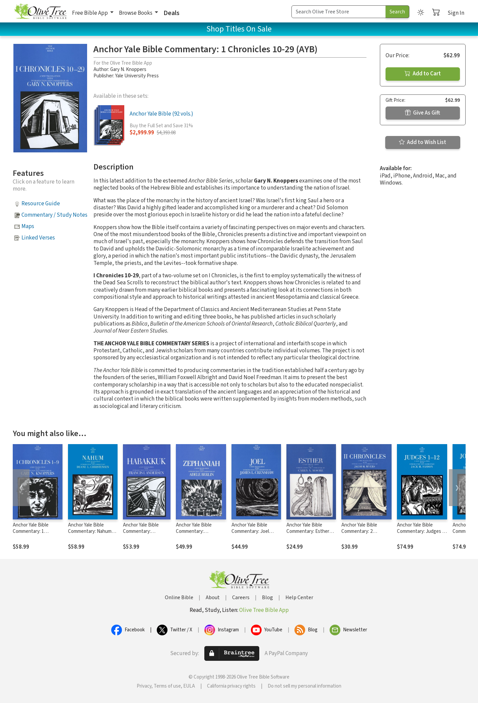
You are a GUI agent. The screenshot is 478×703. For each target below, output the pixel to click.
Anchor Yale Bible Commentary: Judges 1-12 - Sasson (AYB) (421, 531)
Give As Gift (422, 113)
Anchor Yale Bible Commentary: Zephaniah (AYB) (194, 531)
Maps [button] (27, 226)
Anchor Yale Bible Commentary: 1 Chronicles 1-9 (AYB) (34, 531)
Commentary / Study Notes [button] (54, 215)
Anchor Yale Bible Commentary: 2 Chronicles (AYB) (359, 531)
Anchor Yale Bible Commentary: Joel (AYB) (250, 531)
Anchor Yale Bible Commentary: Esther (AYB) (307, 531)
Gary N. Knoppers (128, 69)
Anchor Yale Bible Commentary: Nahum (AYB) (90, 531)
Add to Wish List (422, 142)
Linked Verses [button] (38, 238)
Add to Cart (423, 74)
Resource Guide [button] (40, 204)
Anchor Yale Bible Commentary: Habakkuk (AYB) (141, 531)
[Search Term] (338, 11)
